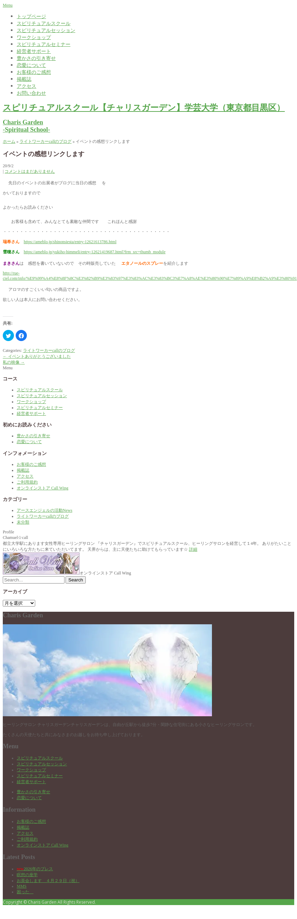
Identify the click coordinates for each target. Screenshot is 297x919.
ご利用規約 (27, 482)
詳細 (193, 549)
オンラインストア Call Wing (42, 488)
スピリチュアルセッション (46, 30)
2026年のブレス (35, 868)
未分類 (23, 522)
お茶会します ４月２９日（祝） (48, 880)
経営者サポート (34, 51)
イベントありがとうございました (37, 356)
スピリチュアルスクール (43, 23)
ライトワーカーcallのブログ (45, 141)
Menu (8, 5)
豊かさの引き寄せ (36, 58)
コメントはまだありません (30, 171)
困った (25, 891)
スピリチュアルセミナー (43, 44)
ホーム (9, 141)
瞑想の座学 (27, 874)
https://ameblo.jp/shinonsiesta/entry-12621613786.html (70, 241)
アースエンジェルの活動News (44, 510)
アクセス (26, 86)
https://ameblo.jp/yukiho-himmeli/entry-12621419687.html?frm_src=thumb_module (95, 251)
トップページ (31, 16)
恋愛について (31, 65)
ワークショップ (34, 37)
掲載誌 (24, 79)
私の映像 (14, 362)
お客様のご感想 (34, 72)
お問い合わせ (31, 93)
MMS (21, 886)
